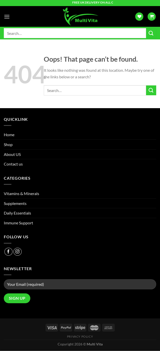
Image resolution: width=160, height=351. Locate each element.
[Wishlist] (139, 16)
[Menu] (7, 16)
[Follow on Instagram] (17, 252)
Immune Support (18, 222)
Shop (8, 144)
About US (12, 154)
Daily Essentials (17, 212)
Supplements (15, 203)
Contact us (13, 163)
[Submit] (151, 33)
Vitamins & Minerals (21, 193)
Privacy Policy (80, 336)
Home (9, 134)
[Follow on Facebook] (8, 252)
